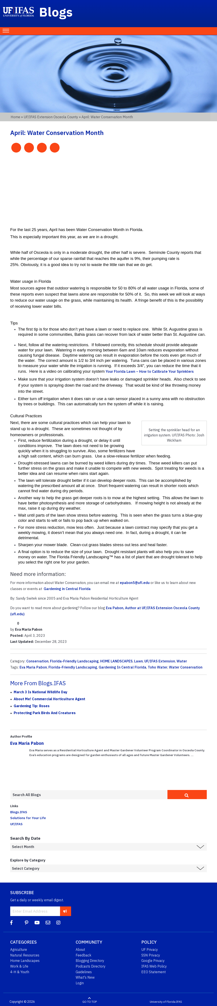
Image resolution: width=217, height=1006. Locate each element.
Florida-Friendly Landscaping (74, 661)
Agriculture (18, 949)
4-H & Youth (19, 972)
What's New (85, 977)
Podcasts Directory (90, 966)
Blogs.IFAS (18, 812)
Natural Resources (24, 955)
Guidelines (84, 972)
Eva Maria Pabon (33, 667)
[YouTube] (37, 922)
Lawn (138, 661)
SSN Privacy (150, 955)
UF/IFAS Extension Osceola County (51, 117)
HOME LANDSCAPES (116, 661)
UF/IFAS (16, 824)
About (80, 949)
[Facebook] (11, 922)
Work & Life (19, 966)
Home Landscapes (25, 960)
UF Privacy (149, 949)
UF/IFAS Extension (159, 661)
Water (182, 661)
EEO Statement (153, 972)
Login (80, 983)
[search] (187, 794)
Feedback (83, 955)
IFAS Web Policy (154, 966)
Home (15, 117)
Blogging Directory (90, 960)
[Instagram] (58, 922)
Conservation (37, 661)
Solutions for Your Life (28, 818)
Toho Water (157, 667)
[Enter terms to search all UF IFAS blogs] (88, 795)
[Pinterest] (26, 922)
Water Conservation (185, 667)
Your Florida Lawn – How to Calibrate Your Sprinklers (150, 371)
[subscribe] (65, 911)
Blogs (56, 11)
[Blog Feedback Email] (48, 922)
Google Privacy (153, 960)
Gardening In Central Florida (122, 667)
